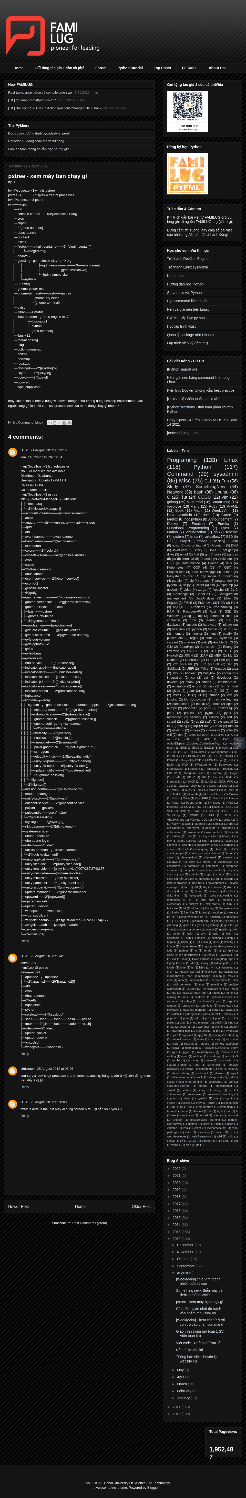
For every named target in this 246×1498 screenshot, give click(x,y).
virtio (188, 1132)
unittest (177, 1119)
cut (206, 677)
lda (183, 963)
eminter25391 (228, 682)
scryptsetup (226, 1060)
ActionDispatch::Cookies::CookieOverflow (193, 743)
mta (173, 992)
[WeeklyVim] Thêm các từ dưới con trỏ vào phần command (200, 1322)
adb (187, 823)
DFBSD (177, 756)
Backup (209, 747)
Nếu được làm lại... (191, 1350)
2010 (177, 1414)
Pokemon (232, 798)
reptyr (175, 1047)
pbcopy (228, 1014)
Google (233, 773)
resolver (209, 1047)
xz (181, 1140)
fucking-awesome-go (190, 916)
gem (230, 920)
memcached (197, 980)
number (172, 1005)
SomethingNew (210, 486)
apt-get (228, 550)
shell (206, 515)
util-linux (178, 730)
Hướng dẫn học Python (185, 284)
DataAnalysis (205, 598)
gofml (191, 691)
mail (197, 971)
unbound (232, 1115)
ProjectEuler (176, 572)
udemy (217, 1115)
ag (189, 616)
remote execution (226, 1043)
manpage (204, 975)
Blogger (153, 1488)
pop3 (207, 708)
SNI (211, 811)
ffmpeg (209, 908)
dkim (230, 887)
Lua (235, 785)
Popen (176, 802)
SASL (229, 806)
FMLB (187, 603)
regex (194, 638)
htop (230, 937)
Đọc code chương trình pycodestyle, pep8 (39, 133)
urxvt (206, 1123)
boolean (191, 673)
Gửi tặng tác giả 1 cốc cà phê (59, 68)
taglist (211, 1102)
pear (218, 1018)
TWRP (193, 815)
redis (175, 1043)
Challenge (180, 594)
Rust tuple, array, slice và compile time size (40, 92)
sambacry (192, 1060)
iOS (221, 691)
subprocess (174, 1094)
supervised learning (220, 1094)
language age (224, 959)
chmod (229, 853)
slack (199, 1077)
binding (202, 836)
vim (225, 497)
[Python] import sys (182, 369)
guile (217, 554)
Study (172, 486)
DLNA (192, 756)
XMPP (175, 823)
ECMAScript (215, 760)
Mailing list (216, 789)
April (181, 1377)
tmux (194, 536)
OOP (196, 567)
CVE (186, 752)
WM (215, 819)
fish (222, 686)
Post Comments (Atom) (89, 1223)
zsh (180, 735)
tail (169, 726)
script (200, 585)
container (173, 620)
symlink (202, 1098)
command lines (221, 616)
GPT (213, 651)
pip (191, 580)
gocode (209, 929)
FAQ (185, 764)
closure (227, 857)
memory (178, 633)
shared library (180, 1073)
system (178, 536)
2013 (177, 1232)
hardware (210, 624)
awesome (194, 832)
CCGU (204, 497)
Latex (225, 528)
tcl (181, 1106)
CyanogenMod (219, 752)
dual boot (207, 899)
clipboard (210, 857)
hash (229, 933)
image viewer (188, 946)
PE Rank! (190, 68)
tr (237, 1111)
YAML (204, 668)
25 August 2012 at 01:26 (55, 1069)
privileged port (181, 1030)
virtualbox (212, 536)
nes (185, 997)
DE (236, 752)
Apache (218, 589)
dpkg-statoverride (221, 895)
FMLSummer (203, 764)
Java (182, 785)
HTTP (228, 651)
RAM (170, 611)
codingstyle (225, 861)
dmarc (198, 891)
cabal (216, 840)
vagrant (172, 642)
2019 (177, 1190)
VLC (204, 819)
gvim (190, 933)
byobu (181, 840)
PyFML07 (214, 802)
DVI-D (171, 760)
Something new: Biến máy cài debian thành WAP (199, 1292)
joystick (225, 954)
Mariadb (192, 794)
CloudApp (186, 647)
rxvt (227, 1056)
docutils (228, 891)
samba (176, 1060)
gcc (184, 920)
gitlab (176, 691)
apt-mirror (193, 827)
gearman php (200, 920)
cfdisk (185, 849)
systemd (226, 638)
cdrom (171, 849)
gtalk (235, 929)
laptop (171, 963)
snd (230, 1077)
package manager (195, 1009)
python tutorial (196, 545)
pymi (227, 713)
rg (173, 1052)
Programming (222, 607)
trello (218, 726)
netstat (216, 997)
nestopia (199, 997)
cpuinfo (194, 874)
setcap (189, 1068)
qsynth (202, 1035)
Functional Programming (188, 528)
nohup (188, 1001)
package (172, 1009)
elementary (174, 903)
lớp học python (195, 699)
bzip (204, 840)
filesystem (174, 576)
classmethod (189, 857)
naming (172, 997)
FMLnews (205, 603)
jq (236, 954)
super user (195, 1094)
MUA (188, 789)
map (219, 975)
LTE (224, 785)
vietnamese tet (216, 1127)
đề (197, 1144)
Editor (171, 764)
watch (219, 1132)
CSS (170, 563)
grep (191, 576)
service (214, 717)
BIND (183, 747)
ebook (190, 682)
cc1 (216, 844)
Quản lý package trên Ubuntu (190, 335)
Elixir (227, 598)
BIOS (195, 747)
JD (202, 781)
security (195, 717)
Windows (173, 616)
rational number (181, 1039)
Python (202, 467)
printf (170, 713)
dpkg (170, 554)
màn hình (200, 992)
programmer (224, 580)
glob (199, 925)
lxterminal (227, 967)
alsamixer (217, 823)
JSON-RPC (226, 781)
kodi (184, 959)
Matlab (172, 532)
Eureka (223, 524)
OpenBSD (192, 660)
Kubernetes (176, 276)
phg (182, 1022)
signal (234, 1073)
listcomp (219, 963)
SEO (202, 664)
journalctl (209, 954)
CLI (207, 481)
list (225, 629)
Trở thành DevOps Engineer (189, 259)
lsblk (202, 967)
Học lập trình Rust (181, 326)
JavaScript (179, 550)
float (235, 686)
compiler (193, 865)
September (186, 1266)
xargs (202, 589)
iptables (184, 950)
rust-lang (214, 1056)
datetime (204, 878)
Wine (227, 819)
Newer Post (18, 1206)
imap (234, 691)
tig (218, 1111)
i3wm (204, 942)
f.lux (229, 903)
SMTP (197, 811)
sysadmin (225, 474)
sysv (199, 1102)
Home (19, 68)
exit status (213, 903)
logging (172, 699)
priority (219, 1026)
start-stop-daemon (178, 1085)
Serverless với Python (184, 293)
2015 (177, 1218)
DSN (215, 756)
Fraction (211, 768)
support (172, 1098)
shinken (219, 1073)
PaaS (216, 798)
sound (171, 721)
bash (198, 492)
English (172, 603)
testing (182, 726)
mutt (212, 633)
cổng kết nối (174, 878)
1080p (192, 734)
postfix (227, 633)
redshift (189, 1043)
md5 (170, 980)
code (192, 861)
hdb (188, 937)
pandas (232, 554)
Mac (200, 789)
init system (230, 624)
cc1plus (228, 844)
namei (229, 992)
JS (211, 781)
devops (202, 541)
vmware (189, 642)
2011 (177, 1407)
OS (212, 567)
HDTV (191, 777)
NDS (174, 798)
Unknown (28, 1069)
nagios (216, 992)
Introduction (174, 781)
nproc (218, 1001)
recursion (232, 1039)
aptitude (210, 827)
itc (195, 950)
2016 (177, 1211)
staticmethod (224, 1085)
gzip (216, 933)
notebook (203, 1001)
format (203, 912)
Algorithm (218, 545)
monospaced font (213, 988)
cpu (181, 874)
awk (175, 673)
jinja (230, 950)
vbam (197, 1127)
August (183, 1273)
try (192, 1115)
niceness (172, 1001)
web (204, 642)
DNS (234, 545)
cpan (170, 874)
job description (188, 954)
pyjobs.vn (232, 1030)
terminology (226, 1106)
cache (229, 840)
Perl (222, 660)
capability (203, 844)
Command (25, 422)
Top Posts (162, 68)
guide (176, 933)
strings (217, 1090)
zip (236, 1140)
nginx (176, 545)
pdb (196, 1018)
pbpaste (172, 1018)
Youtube (220, 668)
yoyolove (174, 506)
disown (217, 887)
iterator (207, 950)
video (187, 589)
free (231, 912)
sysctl (229, 1098)
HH (204, 777)
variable (172, 1127)
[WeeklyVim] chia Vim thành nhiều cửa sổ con (198, 1281)
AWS (226, 739)
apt (200, 616)
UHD (211, 815)
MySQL (178, 607)
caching (172, 844)
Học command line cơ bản (187, 301)
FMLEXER (194, 651)
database (173, 624)
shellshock (202, 1073)
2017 (177, 1204)
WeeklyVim (221, 510)
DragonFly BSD (191, 760)
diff (196, 887)
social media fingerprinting (184, 1081)
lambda (214, 695)
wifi (169, 735)
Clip (170, 647)
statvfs (186, 1090)
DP (204, 756)
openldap (207, 1005)
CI (231, 642)
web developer (176, 1136)
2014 (177, 1225)
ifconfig (228, 942)
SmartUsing (220, 502)
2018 (177, 1197)
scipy (187, 585)
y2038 (192, 1140)
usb (218, 1123)
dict (186, 887)
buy (169, 840)
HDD (221, 603)
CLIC (234, 589)
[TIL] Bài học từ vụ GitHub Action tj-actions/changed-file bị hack (54, 108)
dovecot (172, 682)
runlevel (198, 1056)
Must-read (195, 502)
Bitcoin (223, 747)
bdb (189, 836)
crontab (211, 620)
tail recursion (229, 1102)
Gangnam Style (194, 773)
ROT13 (201, 806)
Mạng (195, 506)
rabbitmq (232, 1035)
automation (174, 832)
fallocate (172, 908)
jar (220, 950)
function (215, 916)
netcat (200, 704)
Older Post (141, 1206)
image (171, 946)
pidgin (219, 1022)
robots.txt (227, 1052)
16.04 (205, 734)
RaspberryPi (192, 611)
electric (227, 899)
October (184, 1259)
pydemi (172, 585)
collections (173, 865)
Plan (234, 660)
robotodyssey (205, 1052)
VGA (193, 819)
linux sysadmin (179, 515)
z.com (225, 1140)
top (195, 726)
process (189, 713)
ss (197, 721)
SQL (216, 664)
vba (185, 1127)
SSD (228, 611)
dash (191, 878)
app (231, 823)
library (204, 963)
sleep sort (215, 1077)
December (185, 1245)
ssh (212, 585)
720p (187, 739)
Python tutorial (130, 68)
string (201, 1090)
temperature (205, 1106)
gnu (226, 925)
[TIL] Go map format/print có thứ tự (33, 100)
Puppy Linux (194, 802)
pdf (207, 1018)
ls (192, 967)
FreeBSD (227, 768)
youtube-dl (208, 1140)
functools (232, 916)
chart (218, 849)
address (200, 823)
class (170, 857)
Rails (188, 664)
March (182, 1384)
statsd (171, 1090)
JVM (170, 785)
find (196, 554)
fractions (217, 912)
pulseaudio (175, 638)
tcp (190, 1106)
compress (212, 865)
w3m (229, 730)
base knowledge (204, 572)
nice (230, 997)
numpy (172, 708)
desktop (197, 882)
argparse (227, 827)
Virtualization (196, 532)
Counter (199, 752)
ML (230, 655)
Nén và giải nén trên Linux (188, 309)
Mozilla (233, 794)
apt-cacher (174, 827)
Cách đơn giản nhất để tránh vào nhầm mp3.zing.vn (198, 1311)
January (184, 1398)
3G (222, 734)
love (183, 967)
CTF (174, 752)
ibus (216, 942)
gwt (203, 933)
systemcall (225, 721)
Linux (39, 422)
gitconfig (172, 925)
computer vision (194, 870)
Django (213, 563)
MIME (175, 789)
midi (235, 980)
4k (168, 739)
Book (179, 510)
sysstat (185, 1102)
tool (228, 1111)
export (196, 686)
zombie (176, 1144)
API (206, 739)
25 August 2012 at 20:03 (48, 1102)
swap (187, 1098)
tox (206, 726)
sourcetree (215, 1081)
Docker (172, 524)
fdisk (211, 686)
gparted (206, 691)
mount (234, 988)
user (230, 1123)
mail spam (211, 971)
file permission (228, 908)
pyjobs (209, 713)
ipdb (169, 950)
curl (228, 620)
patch (175, 1014)
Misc (185, 480)
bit (214, 836)
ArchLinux (225, 559)
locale (171, 967)
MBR (217, 655)
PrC (175, 664)
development (216, 882)
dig (205, 887)
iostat (230, 946)
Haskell (172, 655)
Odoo (186, 798)
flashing (189, 912)
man (189, 975)
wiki (219, 1136)
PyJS (229, 802)
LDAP (203, 655)
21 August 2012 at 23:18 (48, 450)
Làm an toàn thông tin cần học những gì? (38, 149)
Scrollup (239, 743)
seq (197, 1064)
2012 (177, 1239)
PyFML (232, 506)
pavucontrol (210, 1014)
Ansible (218, 642)
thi (210, 1111)
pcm (186, 1018)
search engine (177, 1064)
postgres (185, 1026)
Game (226, 515)
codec (206, 861)
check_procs (197, 853)
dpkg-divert (174, 895)
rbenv (200, 1039)
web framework (201, 1136)
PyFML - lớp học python (186, 318)
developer (224, 677)
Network (175, 492)
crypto (208, 874)
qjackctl (188, 1035)
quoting (216, 1035)
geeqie (218, 920)
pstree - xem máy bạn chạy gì (199, 1302)
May (180, 1370)
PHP (209, 660)
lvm (213, 967)
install (177, 695)
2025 (177, 1169)
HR (215, 777)
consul (215, 870)
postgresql (225, 708)
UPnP (227, 815)
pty (218, 1030)
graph (223, 929)
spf (231, 1081)
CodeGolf (203, 594)
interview (178, 629)
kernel (212, 629)
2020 (177, 1183)
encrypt (193, 903)
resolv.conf (174, 717)
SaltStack (174, 668)
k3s (174, 959)
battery (176, 836)
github (187, 925)
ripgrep (185, 1052)
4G (231, 734)
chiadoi (215, 853)
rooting (171, 1056)
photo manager (200, 1022)
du (190, 899)
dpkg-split (195, 895)
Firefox (172, 519)
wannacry (203, 1132)
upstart (172, 589)
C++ (170, 541)
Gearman (216, 773)
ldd (192, 963)
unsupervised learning (205, 1119)
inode (217, 946)
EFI (231, 760)
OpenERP (201, 798)
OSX (227, 567)
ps (174, 559)
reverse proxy (229, 1047)
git (206, 554)
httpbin (171, 942)
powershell (202, 1026)
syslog (171, 1102)
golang (172, 502)
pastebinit (231, 1009)
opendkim (188, 1005)
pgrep (171, 1022)
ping (230, 1022)
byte (193, 840)
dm (169, 891)
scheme (231, 532)
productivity (203, 1030)
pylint (174, 1035)
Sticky (198, 550)
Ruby (213, 506)
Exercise (173, 651)
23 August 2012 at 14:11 (48, 956)
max (230, 975)
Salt (229, 664)
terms (170, 1111)
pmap (170, 1026)
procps (204, 580)
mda (181, 980)
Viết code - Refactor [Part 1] (198, 1343)
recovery (215, 1039)
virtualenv (213, 730)
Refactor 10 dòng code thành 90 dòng (36, 141)
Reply (24, 941)
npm (229, 704)
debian (227, 572)
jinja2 (170, 954)
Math (198, 510)
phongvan (190, 708)
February (184, 1391)
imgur (205, 946)
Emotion (197, 524)
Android (205, 559)
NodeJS (173, 660)
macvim (185, 971)
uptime (192, 1123)
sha (220, 1068)
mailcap (228, 971)
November (185, 1252)
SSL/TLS (226, 811)
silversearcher (181, 1077)
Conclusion (208, 647)
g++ (173, 920)
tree (173, 1115)
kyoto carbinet (201, 959)
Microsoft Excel (213, 794)
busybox (209, 673)
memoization (219, 980)
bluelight (227, 836)
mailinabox (174, 975)
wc (231, 1132)
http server (208, 576)
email (184, 554)
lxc (236, 629)
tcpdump (227, 585)
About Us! (217, 68)
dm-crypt (182, 891)
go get (182, 929)
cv (231, 874)
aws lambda (214, 832)
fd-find (195, 908)
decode (228, 878)
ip (189, 695)
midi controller (181, 984)
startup (203, 1085)
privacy (233, 1026)
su (230, 1090)
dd (217, 878)
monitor (196, 633)
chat (230, 849)
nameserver (181, 704)
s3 (236, 1056)
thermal (198, 1111)
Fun (225, 481)
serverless (214, 1064)
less (229, 695)
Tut (184, 497)
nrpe (230, 1001)
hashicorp (173, 937)
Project (185, 541)
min (201, 984)
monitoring (230, 576)
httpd (184, 942)
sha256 (233, 1068)
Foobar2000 (174, 768)
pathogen (191, 1014)
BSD (229, 537)
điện (188, 1144)
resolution (191, 1047)
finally (175, 912)
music (185, 992)
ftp (168, 916)
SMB (183, 811)
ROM (187, 806)
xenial (171, 1140)
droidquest (173, 899)
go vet (196, 929)
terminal (188, 559)
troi (183, 1115)
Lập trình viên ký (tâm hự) (187, 343)
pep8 (230, 1018)
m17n (170, 971)
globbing (213, 925)
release (204, 1043)
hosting (216, 937)
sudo (209, 638)
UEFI (190, 668)
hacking (219, 541)
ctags (221, 874)
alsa (235, 668)
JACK (191, 781)
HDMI (176, 777)
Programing (182, 460)
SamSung (173, 815)
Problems (198, 607)
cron (193, 620)
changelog (201, 849)
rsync (184, 1056)
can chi (186, 844)
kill (200, 695)
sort (229, 717)
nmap (215, 704)
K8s (229, 563)
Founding (194, 768)
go (216, 532)
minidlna (216, 984)
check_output (175, 853)
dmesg (213, 891)
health (201, 937)
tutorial (233, 726)
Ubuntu (221, 492)
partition (177, 580)
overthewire (225, 1005)
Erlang (227, 647)
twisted (203, 1115)
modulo (191, 988)
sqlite (185, 721)
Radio (216, 806)
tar (173, 1106)
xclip (230, 1136)
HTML (228, 777)
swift (208, 721)
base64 (233, 832)
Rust (212, 611)
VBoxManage (175, 819)
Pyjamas (172, 806)
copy (230, 870)
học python (193, 519)
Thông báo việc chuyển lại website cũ (197, 1359)
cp (192, 677)
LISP (194, 785)
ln (232, 963)
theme (184, 1111)
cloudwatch (174, 861)
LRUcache (209, 785)
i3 (194, 942)
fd (184, 908)
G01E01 (172, 773)
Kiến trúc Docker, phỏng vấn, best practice (200, 390)
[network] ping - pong (184, 433)
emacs (206, 682)
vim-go (195, 730)
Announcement (220, 519)
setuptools (205, 1068)
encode (191, 624)
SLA (169, 811)
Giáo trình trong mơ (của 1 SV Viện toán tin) (200, 1333)
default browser (177, 882)
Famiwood (225, 764)
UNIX (212, 550)
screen (208, 1060)
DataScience (191, 563)
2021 (177, 1175)
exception (179, 686)
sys (216, 1098)
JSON (188, 655)
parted (216, 1009)
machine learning (225, 699)
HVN (234, 603)
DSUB (229, 756)
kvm (235, 541)
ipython (196, 629)
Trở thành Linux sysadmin (187, 267)
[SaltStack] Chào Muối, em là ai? (193, 399)
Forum (101, 68)
